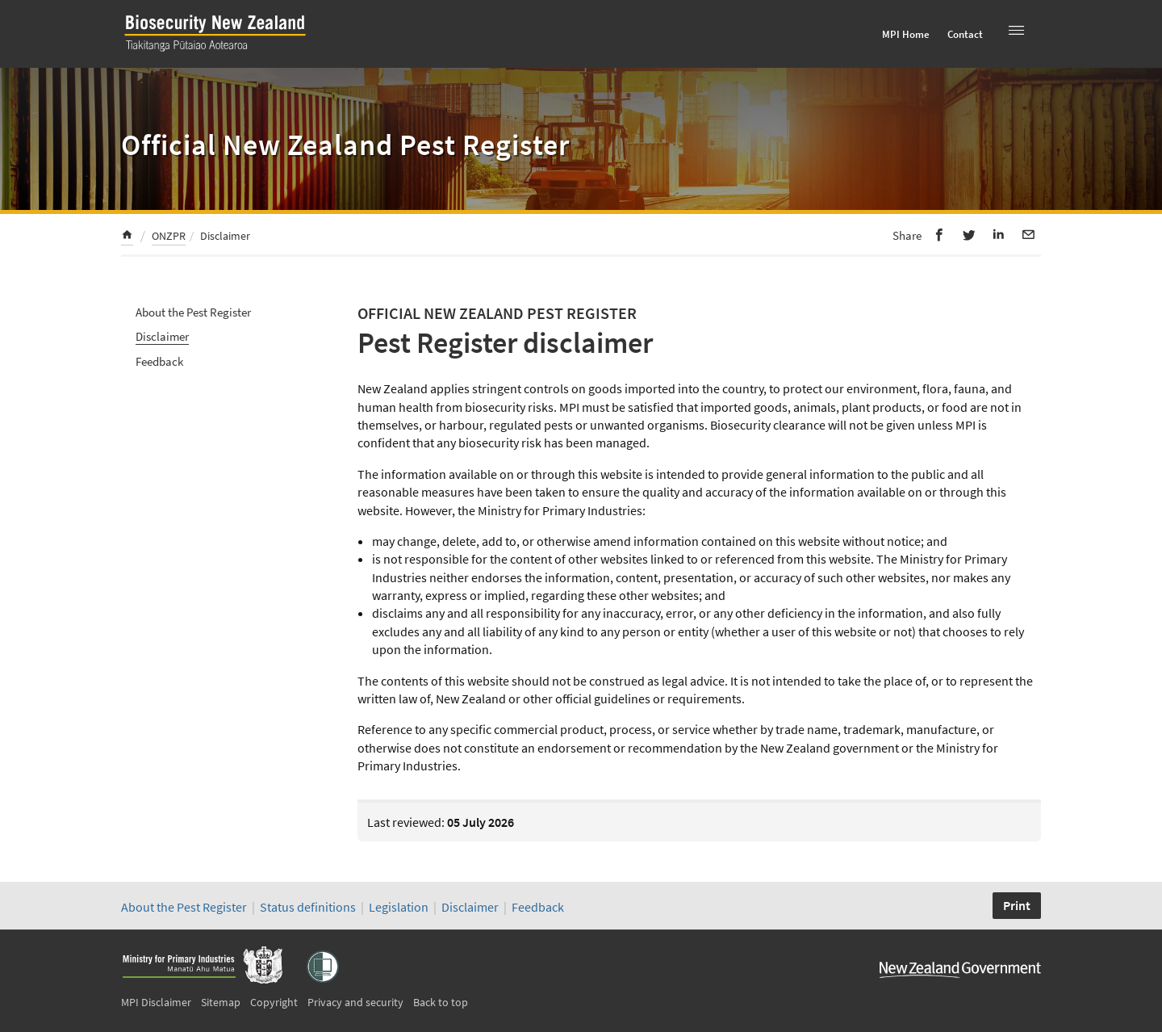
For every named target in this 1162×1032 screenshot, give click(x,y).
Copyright (274, 1002)
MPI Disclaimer (156, 1002)
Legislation (398, 907)
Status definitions (308, 907)
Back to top (440, 1002)
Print (1016, 905)
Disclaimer (162, 336)
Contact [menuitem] (965, 34)
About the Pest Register (193, 312)
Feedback (159, 361)
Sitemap (220, 1002)
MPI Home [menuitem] (906, 34)
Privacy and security (355, 1002)
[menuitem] (127, 237)
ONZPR (169, 236)
